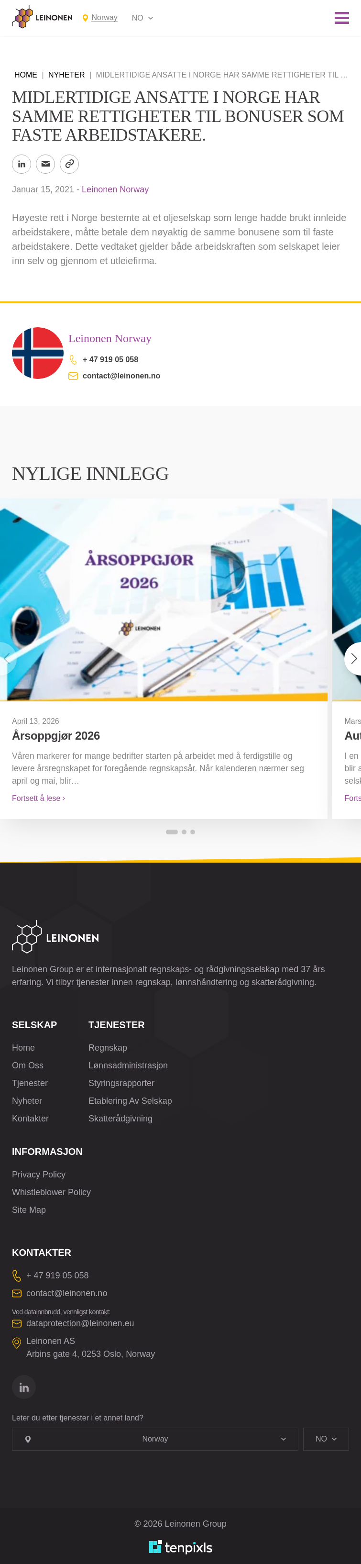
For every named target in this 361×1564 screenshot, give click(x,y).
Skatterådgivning (120, 1118)
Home (25, 75)
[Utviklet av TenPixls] (180, 1547)
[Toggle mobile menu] (342, 18)
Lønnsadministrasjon (128, 1065)
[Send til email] (45, 164)
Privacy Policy (39, 1174)
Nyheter (66, 75)
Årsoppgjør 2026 (56, 735)
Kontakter (30, 1118)
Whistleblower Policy (51, 1192)
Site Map (29, 1210)
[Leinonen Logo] (42, 17)
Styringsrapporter (121, 1083)
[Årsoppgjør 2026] (164, 600)
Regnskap (107, 1048)
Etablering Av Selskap (130, 1101)
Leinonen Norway (115, 189)
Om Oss (28, 1065)
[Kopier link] (69, 164)
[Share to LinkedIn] (21, 164)
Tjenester (30, 1083)
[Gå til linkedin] (24, 1387)
